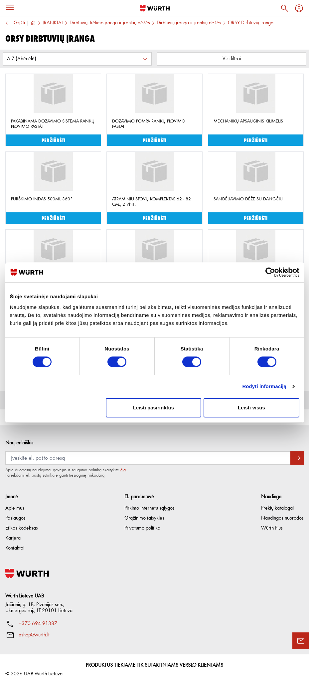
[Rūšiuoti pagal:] (77, 59)
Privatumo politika (142, 528)
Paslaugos (15, 518)
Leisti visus (251, 407)
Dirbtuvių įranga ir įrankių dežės (189, 23)
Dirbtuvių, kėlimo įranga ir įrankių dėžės (110, 23)
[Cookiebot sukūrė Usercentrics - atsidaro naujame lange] (270, 272)
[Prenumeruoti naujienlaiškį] (297, 458)
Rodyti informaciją (264, 386)
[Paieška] (284, 8)
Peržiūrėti (53, 140)
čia (123, 470)
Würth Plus (272, 528)
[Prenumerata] (147, 458)
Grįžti (15, 23)
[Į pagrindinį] (155, 8)
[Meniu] (10, 7)
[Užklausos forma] (300, 640)
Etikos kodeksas (21, 528)
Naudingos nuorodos (282, 518)
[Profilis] (299, 8)
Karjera (13, 538)
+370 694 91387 (38, 623)
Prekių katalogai (277, 508)
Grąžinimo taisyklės (144, 518)
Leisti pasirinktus (153, 407)
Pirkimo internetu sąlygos (149, 508)
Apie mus (14, 508)
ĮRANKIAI (53, 23)
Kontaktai (14, 548)
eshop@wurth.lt (34, 635)
